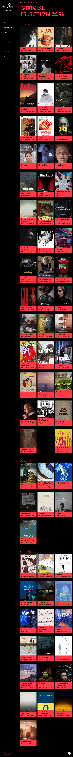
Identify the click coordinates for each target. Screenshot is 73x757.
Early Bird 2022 (7, 359)
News (4, 37)
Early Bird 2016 (7, 388)
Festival (5, 366)
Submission (6, 388)
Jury (4, 393)
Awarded (5, 364)
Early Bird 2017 (7, 383)
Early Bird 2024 (7, 349)
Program (5, 378)
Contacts (6, 52)
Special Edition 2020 (9, 369)
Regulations (6, 371)
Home (4, 22)
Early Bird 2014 (7, 398)
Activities (6, 381)
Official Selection (8, 383)
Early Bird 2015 (7, 393)
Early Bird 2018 (7, 378)
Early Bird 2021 (7, 364)
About (5, 32)
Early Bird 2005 (7, 408)
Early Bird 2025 (7, 27)
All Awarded (6, 42)
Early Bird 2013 (7, 403)
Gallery (5, 369)
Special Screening (8, 373)
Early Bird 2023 (7, 354)
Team (4, 376)
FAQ (4, 57)
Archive (5, 47)
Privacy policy (7, 391)
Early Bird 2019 (7, 373)
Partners (5, 386)
